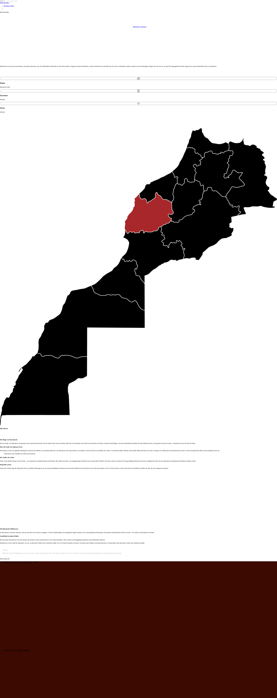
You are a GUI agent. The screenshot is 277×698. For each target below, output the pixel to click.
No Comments (142, 27)
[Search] (8, 1)
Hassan (135, 27)
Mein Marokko (4, 3)
